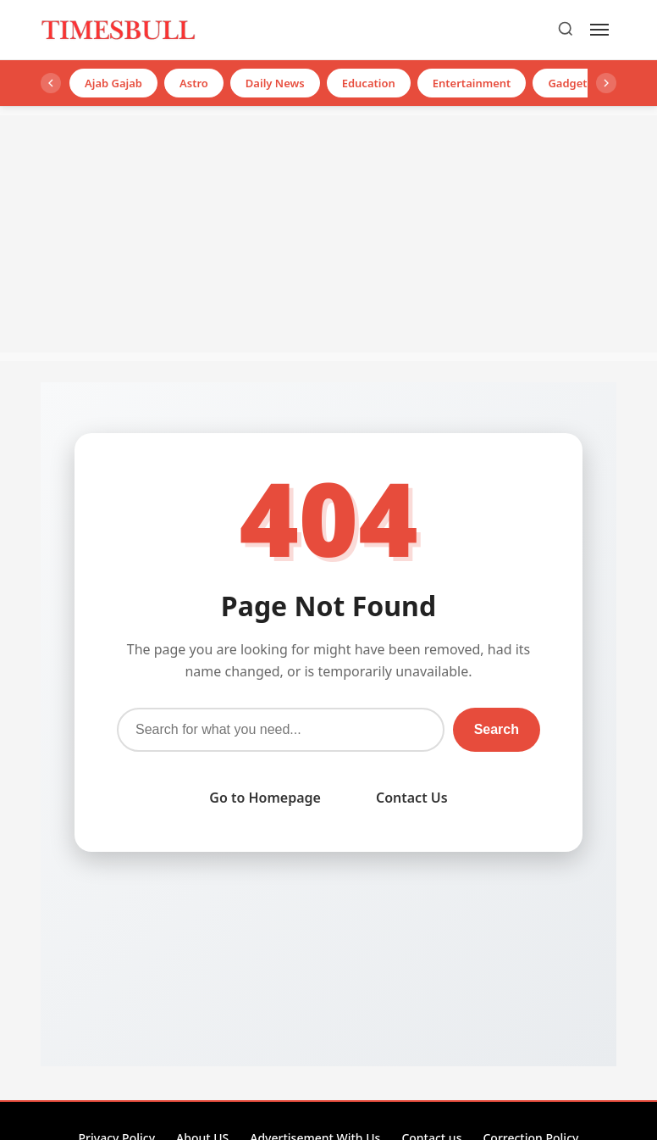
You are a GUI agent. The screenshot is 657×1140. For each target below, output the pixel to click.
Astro (193, 83)
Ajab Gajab (113, 83)
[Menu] (599, 30)
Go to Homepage (265, 797)
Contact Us (412, 797)
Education (368, 83)
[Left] (51, 83)
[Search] (565, 30)
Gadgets (570, 83)
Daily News (275, 83)
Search (496, 729)
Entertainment (472, 83)
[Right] (606, 83)
